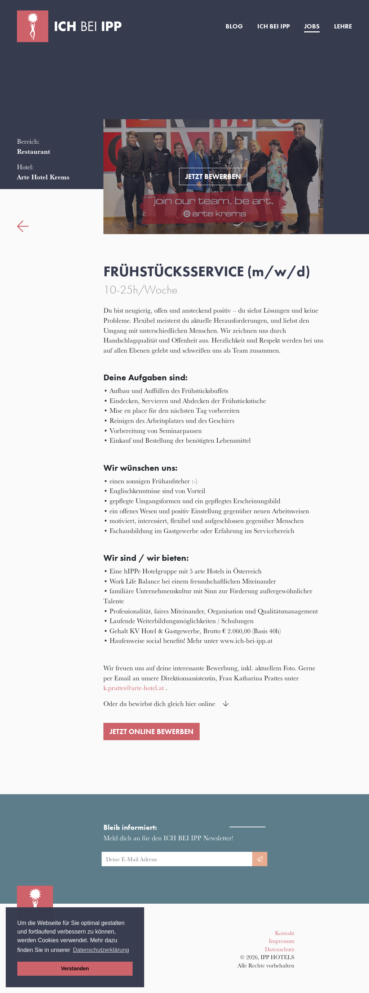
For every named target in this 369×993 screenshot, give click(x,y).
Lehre (343, 26)
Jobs (312, 26)
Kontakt (284, 933)
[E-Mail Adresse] (177, 859)
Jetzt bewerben (213, 176)
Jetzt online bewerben (152, 731)
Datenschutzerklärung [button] (101, 950)
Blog (234, 26)
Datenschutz (279, 949)
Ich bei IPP (273, 26)
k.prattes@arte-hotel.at (133, 687)
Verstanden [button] (75, 968)
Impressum (281, 940)
